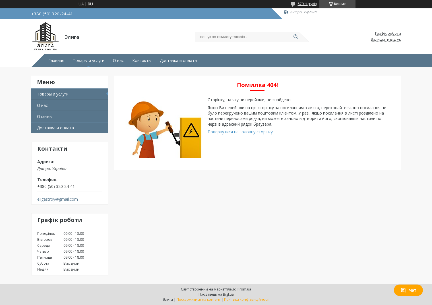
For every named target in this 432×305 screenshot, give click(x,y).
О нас (118, 61)
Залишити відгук (386, 40)
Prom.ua (244, 289)
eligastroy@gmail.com (57, 199)
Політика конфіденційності (246, 299)
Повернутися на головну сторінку (240, 131)
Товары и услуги (88, 61)
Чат (408, 290)
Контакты (141, 61)
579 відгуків (307, 3)
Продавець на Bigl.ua (216, 294)
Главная (56, 61)
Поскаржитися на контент (198, 299)
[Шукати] (295, 37)
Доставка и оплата (178, 61)
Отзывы (44, 116)
